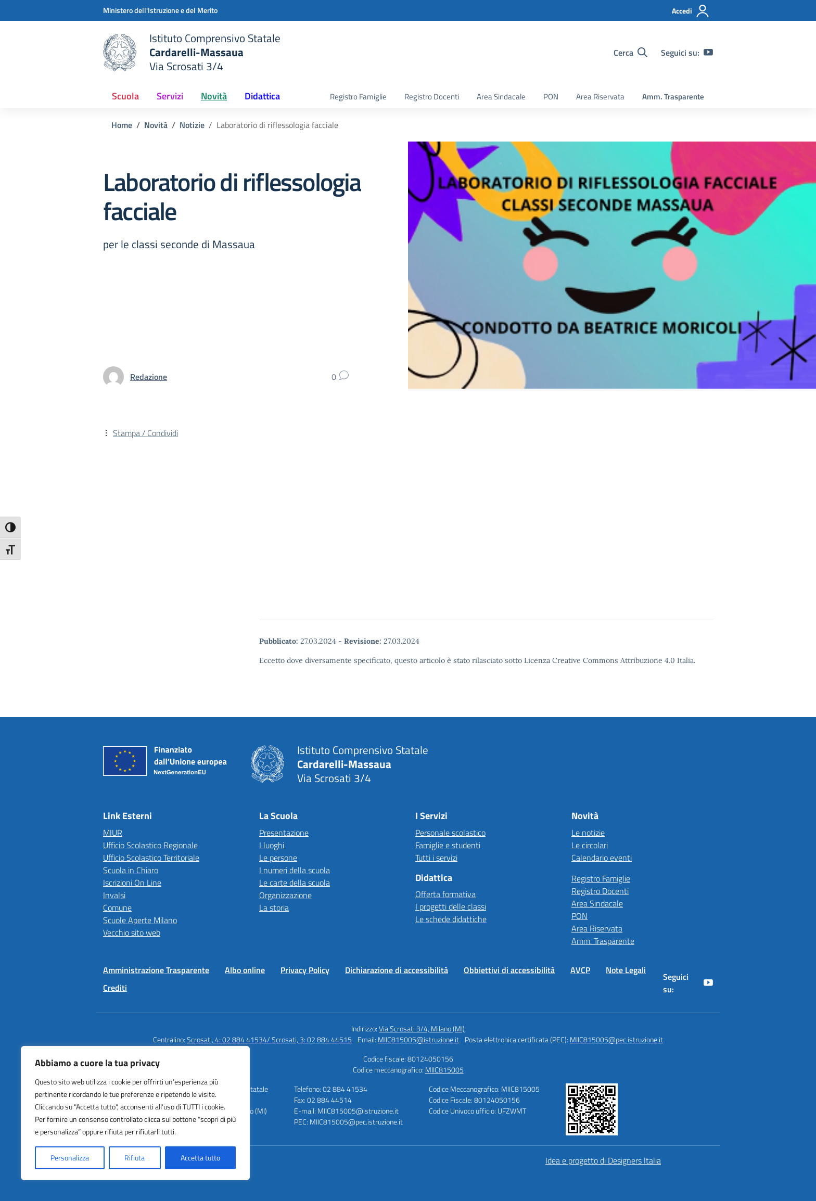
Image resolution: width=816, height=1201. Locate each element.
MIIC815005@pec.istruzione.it (616, 1039)
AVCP (580, 970)
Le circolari (589, 845)
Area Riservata (600, 97)
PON (550, 97)
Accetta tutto (200, 1157)
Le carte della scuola (294, 882)
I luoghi (271, 845)
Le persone (278, 857)
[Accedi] (691, 11)
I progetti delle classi (450, 906)
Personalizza (69, 1157)
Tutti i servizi (436, 857)
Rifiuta (134, 1157)
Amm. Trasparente (673, 97)
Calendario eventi (601, 857)
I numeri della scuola (294, 870)
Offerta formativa (445, 894)
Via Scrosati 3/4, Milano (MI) (422, 1028)
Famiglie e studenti (447, 845)
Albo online (245, 970)
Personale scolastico (450, 832)
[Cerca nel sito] (630, 52)
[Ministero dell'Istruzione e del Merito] (160, 10)
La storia (274, 907)
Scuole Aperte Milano (140, 920)
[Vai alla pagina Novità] (156, 125)
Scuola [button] (125, 96)
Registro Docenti (431, 97)
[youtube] (708, 52)
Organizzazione (285, 895)
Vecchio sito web (131, 932)
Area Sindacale (501, 97)
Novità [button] (214, 96)
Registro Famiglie (358, 97)
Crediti (115, 987)
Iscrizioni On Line (132, 882)
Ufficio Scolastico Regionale (150, 845)
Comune (117, 907)
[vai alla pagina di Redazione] (148, 376)
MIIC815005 (444, 1069)
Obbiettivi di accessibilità (509, 970)
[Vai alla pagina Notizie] (192, 125)
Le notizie (588, 832)
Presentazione (284, 832)
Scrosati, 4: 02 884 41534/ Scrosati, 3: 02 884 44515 (269, 1039)
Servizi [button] (170, 96)
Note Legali (626, 970)
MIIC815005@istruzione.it (418, 1039)
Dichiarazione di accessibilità (396, 970)
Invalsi (114, 895)
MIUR (112, 832)
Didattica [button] (262, 96)
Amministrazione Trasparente (156, 970)
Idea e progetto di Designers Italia (603, 1160)
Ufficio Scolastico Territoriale (151, 857)
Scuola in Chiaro (130, 870)
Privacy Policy (304, 970)
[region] (135, 1113)
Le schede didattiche (451, 919)
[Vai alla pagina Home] (121, 125)
